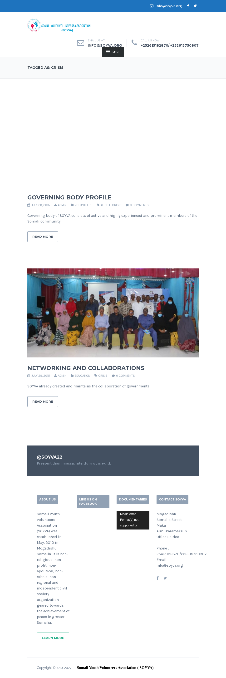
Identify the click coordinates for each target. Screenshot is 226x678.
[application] (133, 520)
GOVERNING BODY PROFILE (69, 197)
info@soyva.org (166, 6)
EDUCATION (82, 375)
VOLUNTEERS (84, 205)
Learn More (53, 638)
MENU (113, 51)
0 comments (139, 205)
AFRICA (105, 205)
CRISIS (116, 205)
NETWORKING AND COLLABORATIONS (85, 368)
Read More (42, 236)
